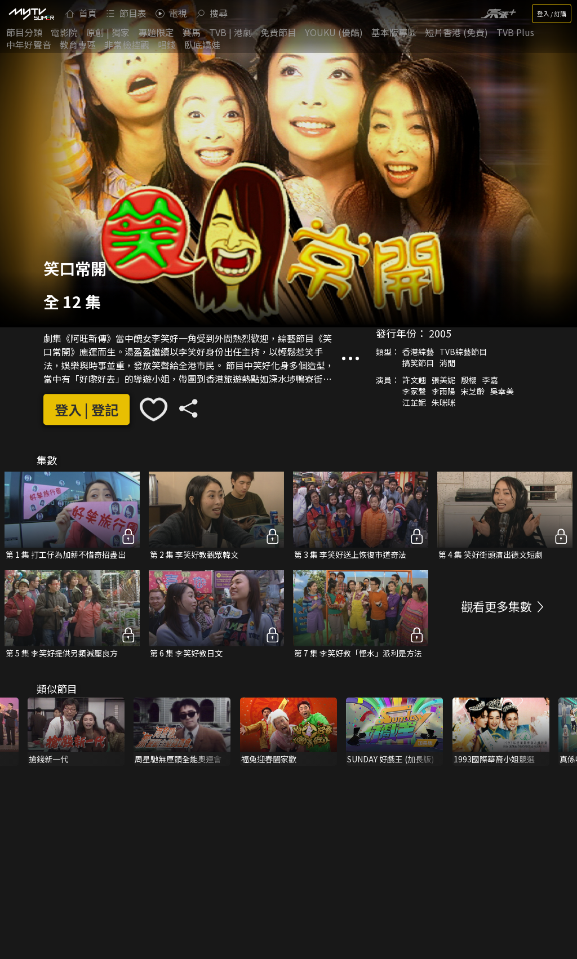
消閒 (447, 363)
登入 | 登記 (86, 409)
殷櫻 (469, 380)
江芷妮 (414, 403)
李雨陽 (443, 391)
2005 (440, 333)
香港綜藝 (418, 352)
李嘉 (490, 380)
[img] (31, 14)
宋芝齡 (473, 391)
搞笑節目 (418, 363)
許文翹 (414, 380)
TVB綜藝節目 (463, 352)
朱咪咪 (443, 403)
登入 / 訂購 (551, 13)
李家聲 (414, 391)
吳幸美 (502, 391)
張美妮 (443, 380)
